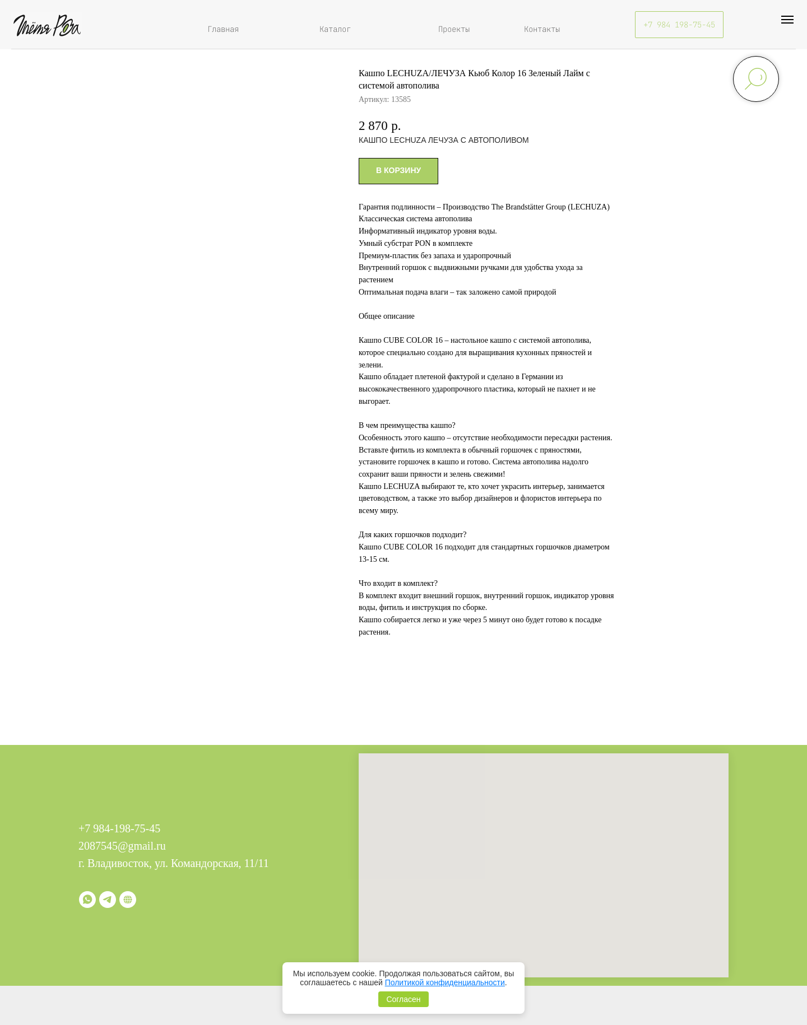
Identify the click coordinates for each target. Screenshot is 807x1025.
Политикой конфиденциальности (445, 982)
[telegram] (107, 899)
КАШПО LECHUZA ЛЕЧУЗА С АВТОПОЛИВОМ (444, 140)
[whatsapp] (87, 899)
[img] (46, 25)
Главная (223, 29)
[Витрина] (127, 899)
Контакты (542, 29)
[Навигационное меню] (787, 20)
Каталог (335, 29)
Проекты (454, 29)
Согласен (403, 999)
